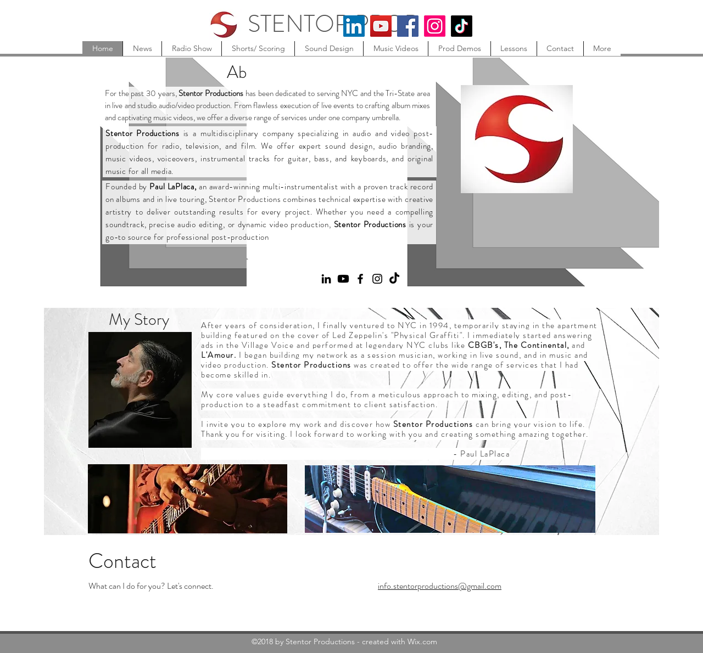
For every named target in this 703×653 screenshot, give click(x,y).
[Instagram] (434, 26)
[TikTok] (461, 26)
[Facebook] (408, 26)
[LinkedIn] (354, 26)
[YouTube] (381, 26)
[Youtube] (343, 278)
